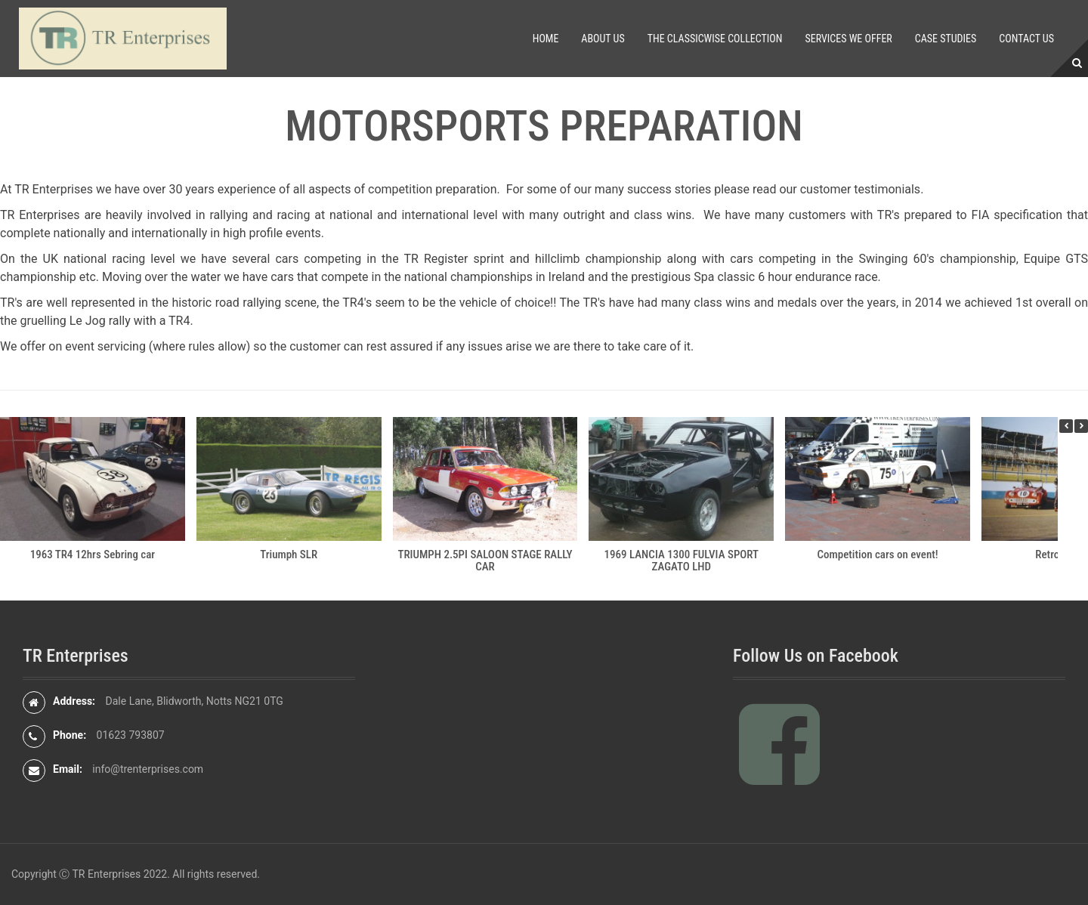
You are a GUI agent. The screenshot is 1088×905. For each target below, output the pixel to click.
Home (546, 38)
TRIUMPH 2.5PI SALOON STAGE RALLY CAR (484, 561)
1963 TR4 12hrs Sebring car (93, 554)
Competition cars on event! (878, 554)
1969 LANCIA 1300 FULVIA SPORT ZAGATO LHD (681, 561)
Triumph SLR (288, 554)
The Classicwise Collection (715, 38)
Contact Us (1026, 38)
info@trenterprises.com (147, 769)
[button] (1081, 426)
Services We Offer (848, 38)
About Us (602, 38)
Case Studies (946, 38)
